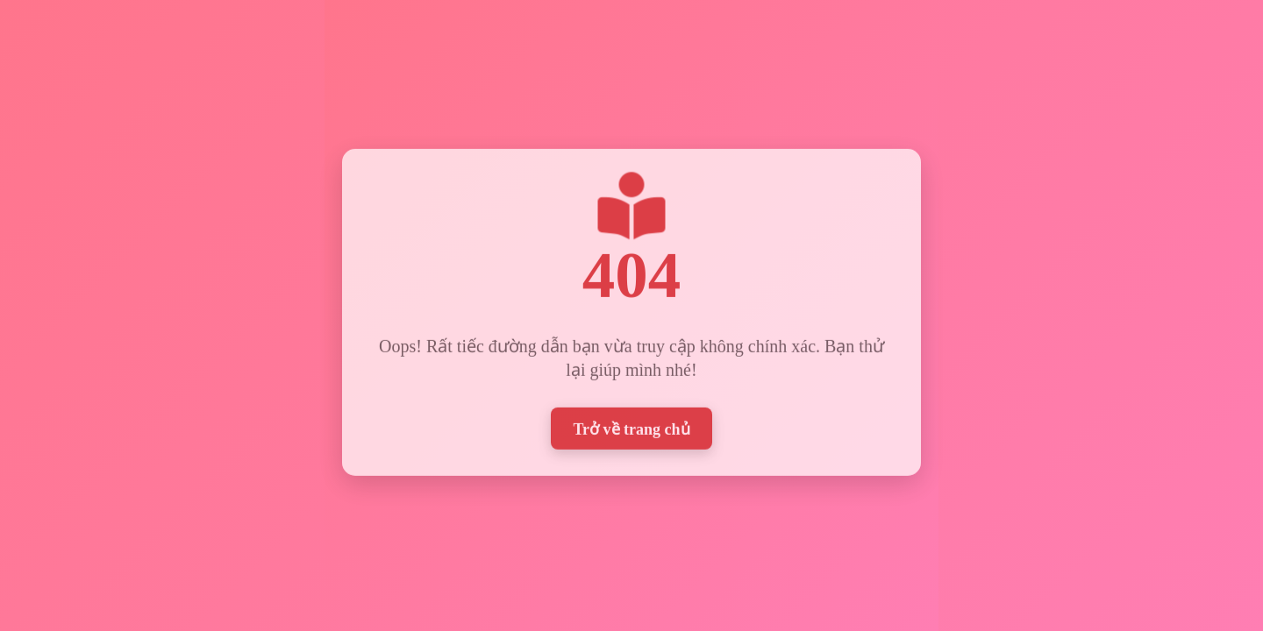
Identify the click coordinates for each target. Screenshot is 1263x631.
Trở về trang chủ (631, 427)
